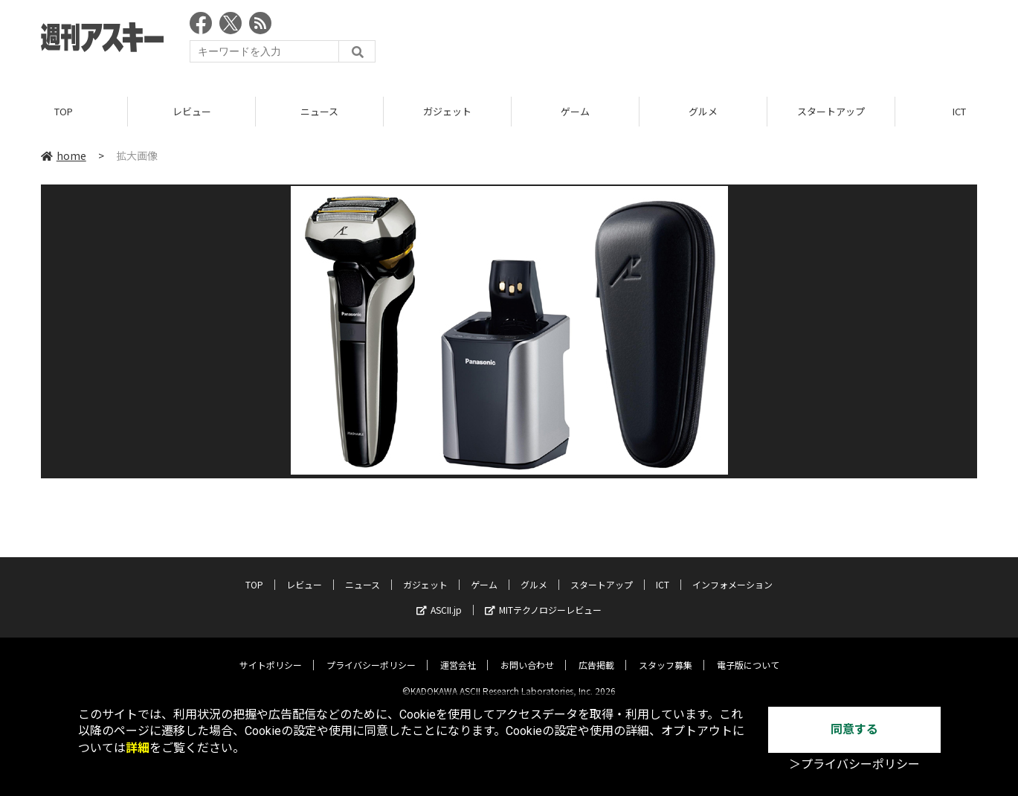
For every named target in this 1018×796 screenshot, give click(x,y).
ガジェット (447, 111)
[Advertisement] (706, 40)
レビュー (192, 111)
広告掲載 (596, 652)
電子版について (748, 652)
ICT (662, 572)
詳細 (137, 748)
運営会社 (458, 652)
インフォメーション (732, 572)
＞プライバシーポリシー (854, 764)
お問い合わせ (527, 652)
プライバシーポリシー (371, 652)
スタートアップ (831, 111)
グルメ (703, 111)
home (63, 155)
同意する (854, 729)
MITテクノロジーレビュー (543, 597)
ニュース (319, 111)
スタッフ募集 (665, 652)
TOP (63, 111)
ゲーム (575, 111)
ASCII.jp (439, 597)
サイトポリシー (270, 652)
